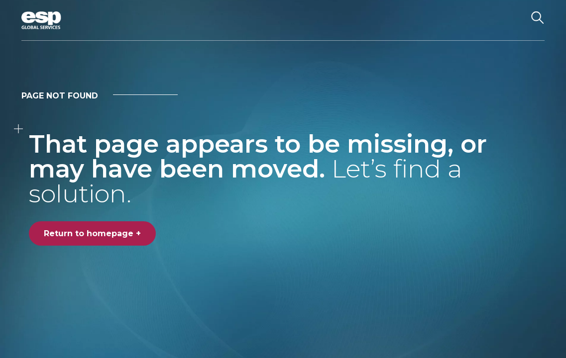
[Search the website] (538, 20)
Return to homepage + (92, 233)
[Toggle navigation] (512, 20)
